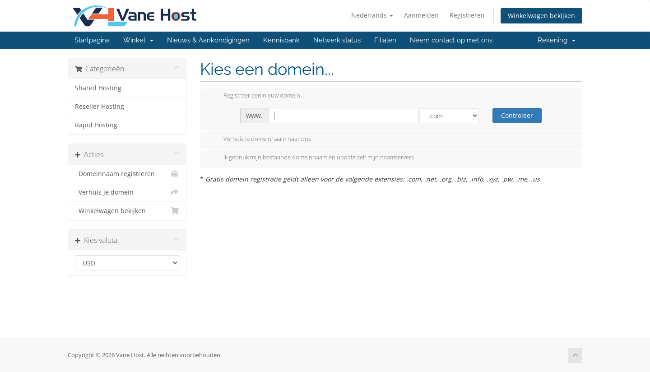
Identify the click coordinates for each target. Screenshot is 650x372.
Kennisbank (281, 40)
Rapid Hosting (96, 125)
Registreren (467, 15)
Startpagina (92, 40)
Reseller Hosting (99, 106)
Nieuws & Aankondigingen (208, 40)
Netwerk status (337, 40)
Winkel (138, 40)
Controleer (517, 115)
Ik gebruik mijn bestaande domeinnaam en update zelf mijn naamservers (311, 158)
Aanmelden (421, 15)
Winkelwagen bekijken (541, 15)
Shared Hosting (98, 88)
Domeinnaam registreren (127, 173)
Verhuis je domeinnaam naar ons (260, 139)
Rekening (557, 40)
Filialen (385, 40)
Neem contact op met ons (451, 40)
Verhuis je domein (127, 192)
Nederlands (372, 15)
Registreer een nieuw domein (254, 96)
